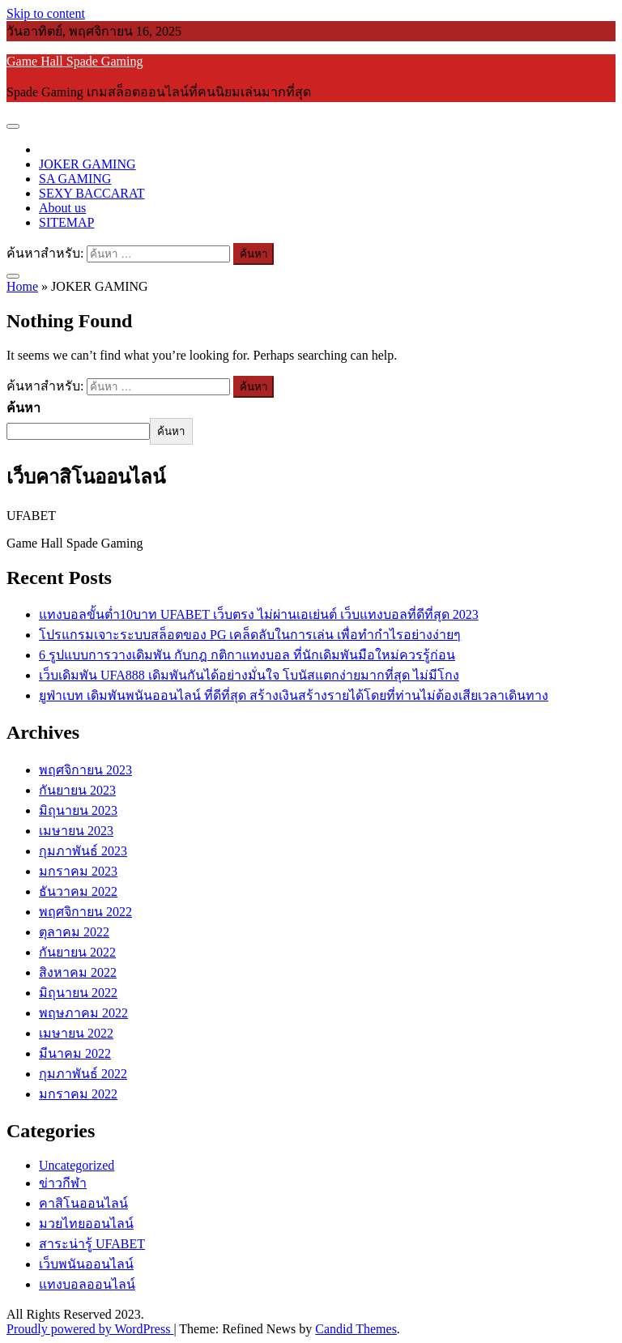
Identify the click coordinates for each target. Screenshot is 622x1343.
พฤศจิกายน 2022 (85, 912)
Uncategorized (76, 1165)
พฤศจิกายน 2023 (85, 770)
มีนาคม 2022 (75, 1053)
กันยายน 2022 (77, 952)
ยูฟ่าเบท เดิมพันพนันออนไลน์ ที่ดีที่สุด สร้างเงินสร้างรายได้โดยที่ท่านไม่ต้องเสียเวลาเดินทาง (293, 695)
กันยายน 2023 (77, 790)
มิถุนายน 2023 (78, 810)
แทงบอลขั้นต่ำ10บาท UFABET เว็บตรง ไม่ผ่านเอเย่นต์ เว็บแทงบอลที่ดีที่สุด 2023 (259, 614)
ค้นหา (23, 408)
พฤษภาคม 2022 (83, 1013)
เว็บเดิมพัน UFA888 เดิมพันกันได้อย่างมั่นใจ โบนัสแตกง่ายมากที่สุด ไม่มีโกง (249, 675)
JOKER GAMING (87, 164)
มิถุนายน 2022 (78, 993)
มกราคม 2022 (78, 1094)
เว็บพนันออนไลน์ (86, 1264)
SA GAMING (75, 178)
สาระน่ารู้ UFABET (92, 1244)
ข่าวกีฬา (63, 1183)
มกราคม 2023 (78, 871)
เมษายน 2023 (76, 831)
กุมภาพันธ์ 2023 (83, 851)
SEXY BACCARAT (92, 193)
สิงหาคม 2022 (78, 972)
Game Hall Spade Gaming (74, 61)
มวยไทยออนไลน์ (86, 1223)
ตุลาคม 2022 (74, 932)
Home (22, 286)
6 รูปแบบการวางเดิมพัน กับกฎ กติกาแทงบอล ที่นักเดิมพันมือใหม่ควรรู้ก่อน (247, 655)
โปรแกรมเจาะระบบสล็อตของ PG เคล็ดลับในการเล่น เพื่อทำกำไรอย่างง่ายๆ (250, 635)
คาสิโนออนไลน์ (83, 1203)
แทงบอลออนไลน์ (87, 1284)
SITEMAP (66, 222)
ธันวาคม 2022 (78, 891)
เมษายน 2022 (76, 1033)
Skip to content (45, 13)
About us (62, 208)
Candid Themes (356, 1329)
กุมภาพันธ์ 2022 (83, 1074)
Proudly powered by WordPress (89, 1329)
